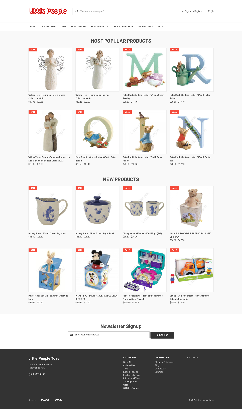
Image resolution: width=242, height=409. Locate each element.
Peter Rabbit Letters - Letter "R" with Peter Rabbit (190, 97)
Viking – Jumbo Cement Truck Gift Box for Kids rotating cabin (190, 297)
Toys (63, 26)
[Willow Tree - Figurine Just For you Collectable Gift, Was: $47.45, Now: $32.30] (97, 69)
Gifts (160, 26)
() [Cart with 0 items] (211, 11)
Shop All (33, 26)
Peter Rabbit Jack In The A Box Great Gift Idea (48, 297)
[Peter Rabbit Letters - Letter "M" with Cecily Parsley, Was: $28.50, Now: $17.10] (144, 69)
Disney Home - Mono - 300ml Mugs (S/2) (142, 233)
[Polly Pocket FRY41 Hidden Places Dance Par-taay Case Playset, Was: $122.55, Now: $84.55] (144, 270)
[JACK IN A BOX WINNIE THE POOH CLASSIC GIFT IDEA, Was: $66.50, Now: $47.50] (191, 208)
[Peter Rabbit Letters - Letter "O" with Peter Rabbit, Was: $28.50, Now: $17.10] (97, 131)
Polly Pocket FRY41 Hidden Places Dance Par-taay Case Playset (143, 297)
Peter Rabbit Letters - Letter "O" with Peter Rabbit (95, 159)
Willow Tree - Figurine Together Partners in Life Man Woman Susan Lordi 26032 (49, 159)
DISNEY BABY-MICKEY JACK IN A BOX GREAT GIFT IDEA (96, 297)
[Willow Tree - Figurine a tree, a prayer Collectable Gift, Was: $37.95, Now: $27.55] (50, 69)
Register (198, 11)
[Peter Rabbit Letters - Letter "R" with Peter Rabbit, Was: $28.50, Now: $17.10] (191, 69)
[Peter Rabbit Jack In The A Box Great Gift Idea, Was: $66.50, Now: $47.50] (50, 270)
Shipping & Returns (164, 361)
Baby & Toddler (79, 26)
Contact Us (160, 368)
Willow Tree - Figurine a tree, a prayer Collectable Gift (46, 97)
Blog (157, 365)
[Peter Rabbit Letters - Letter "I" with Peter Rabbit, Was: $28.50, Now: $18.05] (144, 131)
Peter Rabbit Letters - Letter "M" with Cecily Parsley (143, 97)
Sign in (188, 11)
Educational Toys (123, 26)
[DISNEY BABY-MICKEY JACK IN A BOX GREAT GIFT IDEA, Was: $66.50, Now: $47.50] (97, 270)
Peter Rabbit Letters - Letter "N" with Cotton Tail (190, 159)
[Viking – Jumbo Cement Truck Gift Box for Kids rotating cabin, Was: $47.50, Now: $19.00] (191, 270)
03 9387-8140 (38, 373)
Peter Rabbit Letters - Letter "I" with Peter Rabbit (142, 159)
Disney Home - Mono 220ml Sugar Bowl (94, 233)
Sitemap (159, 371)
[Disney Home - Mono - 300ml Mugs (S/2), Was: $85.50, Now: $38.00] (144, 208)
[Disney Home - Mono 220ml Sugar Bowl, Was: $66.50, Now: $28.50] (97, 208)
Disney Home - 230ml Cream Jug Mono (47, 233)
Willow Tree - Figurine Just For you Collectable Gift (92, 97)
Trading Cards (145, 26)
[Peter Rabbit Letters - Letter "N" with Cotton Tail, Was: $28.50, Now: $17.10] (191, 131)
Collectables (49, 26)
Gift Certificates (131, 387)
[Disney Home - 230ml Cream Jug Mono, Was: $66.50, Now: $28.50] (50, 208)
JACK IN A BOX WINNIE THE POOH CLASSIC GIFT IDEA (190, 235)
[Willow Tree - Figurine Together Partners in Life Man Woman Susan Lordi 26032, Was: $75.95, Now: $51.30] (50, 131)
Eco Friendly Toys (100, 26)
